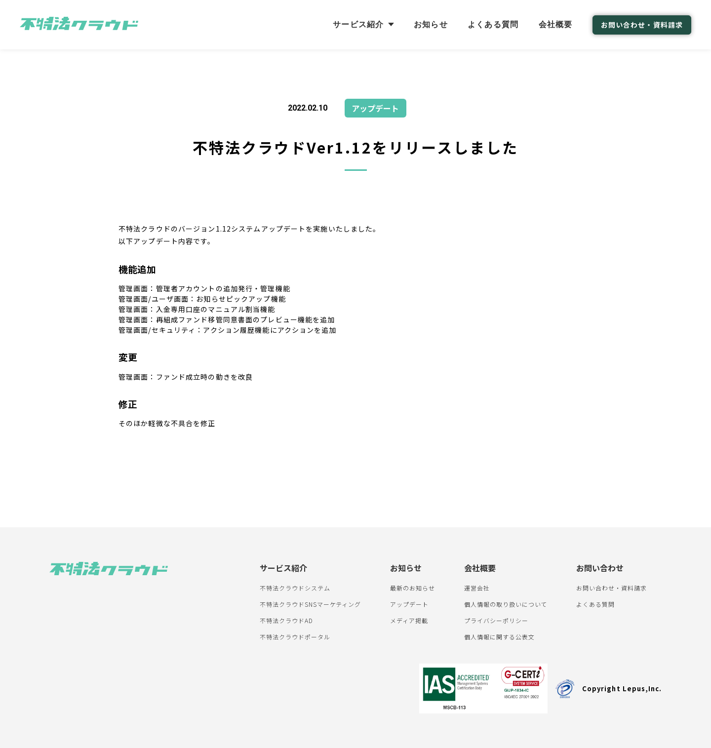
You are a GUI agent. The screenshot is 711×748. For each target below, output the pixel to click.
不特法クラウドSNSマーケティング (310, 604)
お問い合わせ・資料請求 (642, 25)
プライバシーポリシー (496, 620)
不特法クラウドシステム (295, 588)
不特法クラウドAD (286, 620)
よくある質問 (493, 24)
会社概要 (556, 24)
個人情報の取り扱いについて (505, 604)
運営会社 (477, 588)
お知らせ (431, 24)
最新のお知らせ (412, 588)
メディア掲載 (409, 620)
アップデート (409, 604)
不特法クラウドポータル (295, 636)
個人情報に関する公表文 (499, 636)
